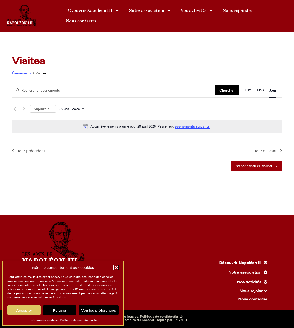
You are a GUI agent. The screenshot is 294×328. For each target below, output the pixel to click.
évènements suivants (192, 126)
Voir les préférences (98, 310)
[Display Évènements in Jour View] (272, 90)
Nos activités (196, 10)
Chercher (227, 90)
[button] (116, 267)
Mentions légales (124, 316)
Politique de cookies (43, 320)
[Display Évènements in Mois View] (260, 90)
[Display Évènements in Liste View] (248, 90)
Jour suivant (268, 150)
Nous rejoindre (237, 10)
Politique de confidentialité (78, 320)
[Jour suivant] (23, 108)
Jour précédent (28, 150)
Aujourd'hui (43, 108)
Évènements (22, 73)
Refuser (59, 310)
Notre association (150, 10)
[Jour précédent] (14, 108)
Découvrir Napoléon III (92, 10)
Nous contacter (81, 21)
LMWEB (180, 319)
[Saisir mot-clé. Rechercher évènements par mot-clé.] (113, 90)
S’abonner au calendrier (254, 166)
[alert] (147, 126)
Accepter (24, 310)
